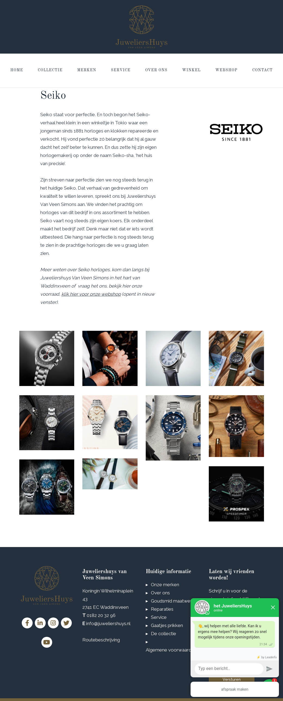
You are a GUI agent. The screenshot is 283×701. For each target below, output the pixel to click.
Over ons (156, 70)
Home (16, 70)
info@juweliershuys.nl (108, 623)
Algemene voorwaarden (171, 650)
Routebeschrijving (101, 640)
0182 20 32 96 (101, 615)
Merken (86, 70)
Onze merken (165, 584)
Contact (262, 70)
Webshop (226, 70)
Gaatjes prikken (167, 625)
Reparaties (162, 609)
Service (120, 70)
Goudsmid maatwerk (172, 601)
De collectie (163, 633)
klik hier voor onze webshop (91, 294)
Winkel (191, 70)
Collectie (50, 70)
